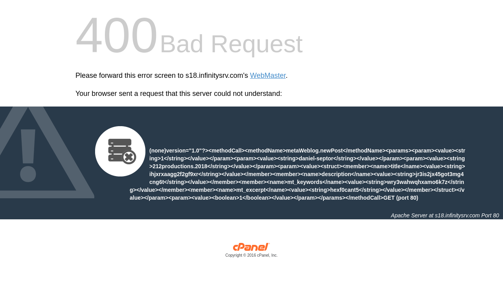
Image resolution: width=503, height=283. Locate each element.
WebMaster (268, 75)
